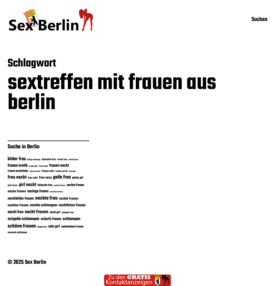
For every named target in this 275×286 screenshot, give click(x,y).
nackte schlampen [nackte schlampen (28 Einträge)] (43, 205)
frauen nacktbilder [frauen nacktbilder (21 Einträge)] (18, 171)
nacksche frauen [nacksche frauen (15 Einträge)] (56, 191)
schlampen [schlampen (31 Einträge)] (71, 219)
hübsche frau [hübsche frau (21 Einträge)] (45, 185)
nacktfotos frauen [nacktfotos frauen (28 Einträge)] (72, 205)
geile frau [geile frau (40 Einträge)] (62, 177)
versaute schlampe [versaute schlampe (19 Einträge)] (17, 233)
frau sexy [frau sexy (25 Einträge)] (45, 177)
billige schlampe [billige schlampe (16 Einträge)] (33, 159)
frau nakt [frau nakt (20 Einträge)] (33, 178)
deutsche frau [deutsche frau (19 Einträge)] (49, 160)
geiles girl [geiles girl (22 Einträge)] (77, 177)
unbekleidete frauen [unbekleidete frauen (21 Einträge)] (72, 226)
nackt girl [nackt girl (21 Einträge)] (55, 212)
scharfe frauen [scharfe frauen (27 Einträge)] (51, 219)
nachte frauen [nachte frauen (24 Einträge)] (75, 185)
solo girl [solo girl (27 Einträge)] (54, 226)
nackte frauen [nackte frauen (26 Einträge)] (68, 199)
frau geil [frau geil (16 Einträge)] (72, 171)
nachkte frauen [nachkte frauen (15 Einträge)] (59, 185)
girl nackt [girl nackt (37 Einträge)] (27, 184)
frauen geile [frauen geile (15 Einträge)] (43, 166)
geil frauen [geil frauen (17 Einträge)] (13, 185)
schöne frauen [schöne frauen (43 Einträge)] (22, 226)
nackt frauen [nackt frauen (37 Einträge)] (36, 212)
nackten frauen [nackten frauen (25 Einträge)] (18, 205)
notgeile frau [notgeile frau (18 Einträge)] (68, 212)
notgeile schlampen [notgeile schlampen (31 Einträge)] (23, 219)
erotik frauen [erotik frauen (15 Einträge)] (73, 159)
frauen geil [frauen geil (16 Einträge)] (33, 166)
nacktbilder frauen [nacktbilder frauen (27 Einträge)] (21, 199)
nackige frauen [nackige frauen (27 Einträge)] (38, 191)
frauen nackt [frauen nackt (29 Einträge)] (59, 165)
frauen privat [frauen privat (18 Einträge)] (61, 171)
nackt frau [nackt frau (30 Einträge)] (15, 212)
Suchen (259, 20)
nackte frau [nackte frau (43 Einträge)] (46, 198)
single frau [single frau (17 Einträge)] (42, 227)
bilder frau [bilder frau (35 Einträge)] (17, 158)
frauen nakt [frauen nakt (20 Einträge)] (48, 171)
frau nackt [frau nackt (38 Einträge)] (17, 177)
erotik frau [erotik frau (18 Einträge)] (62, 160)
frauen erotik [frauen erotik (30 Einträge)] (18, 165)
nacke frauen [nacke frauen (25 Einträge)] (17, 191)
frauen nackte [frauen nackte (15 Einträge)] (35, 171)
